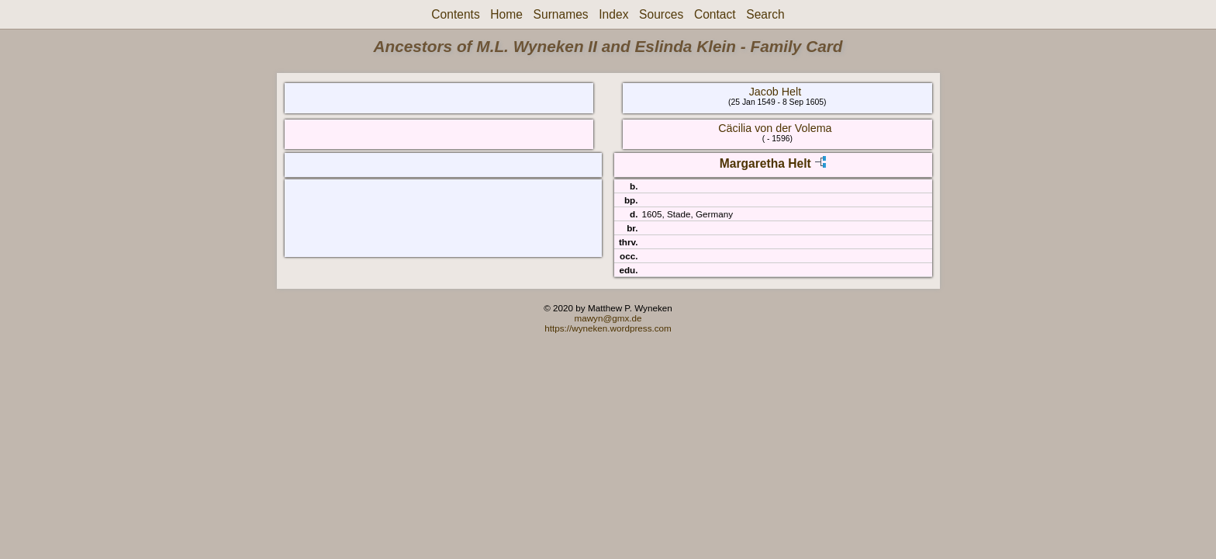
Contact (715, 14)
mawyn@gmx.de (607, 318)
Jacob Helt (775, 91)
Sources (661, 14)
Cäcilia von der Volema (774, 128)
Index (613, 14)
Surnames (561, 14)
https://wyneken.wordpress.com (608, 328)
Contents (455, 14)
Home (506, 14)
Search (765, 14)
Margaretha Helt (765, 163)
